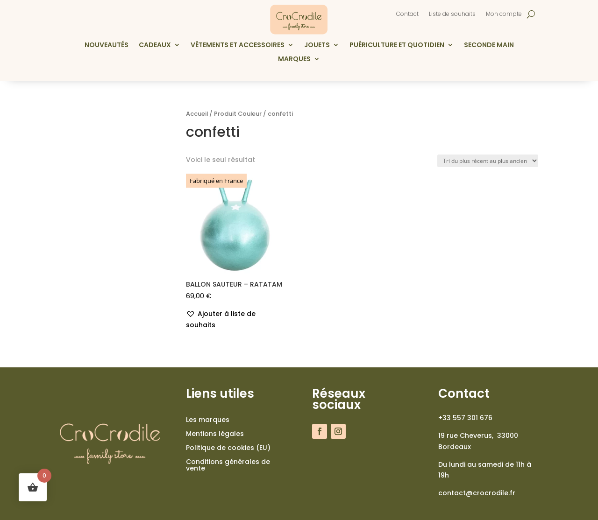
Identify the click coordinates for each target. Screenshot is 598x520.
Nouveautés (106, 45)
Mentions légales (215, 434)
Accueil (197, 113)
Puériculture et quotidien (396, 45)
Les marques (207, 420)
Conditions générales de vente (228, 465)
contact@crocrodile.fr (476, 493)
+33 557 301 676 (465, 417)
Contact (407, 14)
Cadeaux (155, 45)
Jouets (317, 45)
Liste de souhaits (452, 14)
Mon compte (504, 14)
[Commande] (487, 161)
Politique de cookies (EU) (228, 448)
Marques (294, 59)
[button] (236, 320)
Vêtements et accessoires (238, 45)
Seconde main (489, 45)
